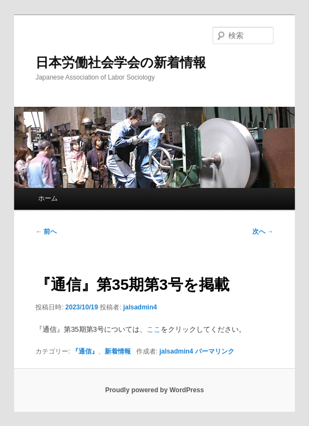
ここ (154, 329)
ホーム (48, 198)
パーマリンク (214, 351)
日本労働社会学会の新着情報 (120, 62)
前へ (46, 231)
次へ (263, 231)
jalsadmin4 (140, 307)
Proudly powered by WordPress (154, 390)
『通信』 (85, 351)
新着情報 (118, 351)
